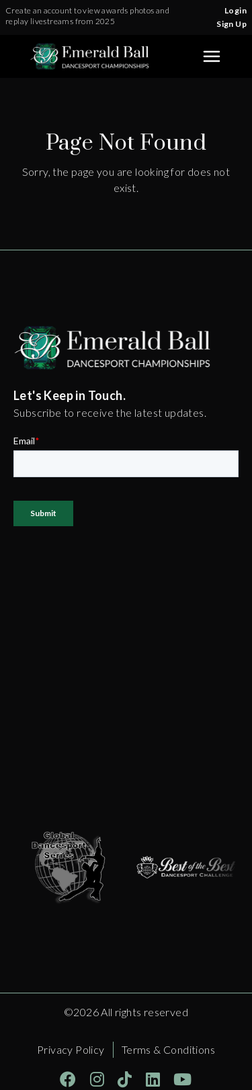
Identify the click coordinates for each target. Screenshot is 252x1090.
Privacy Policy (71, 1049)
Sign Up (231, 24)
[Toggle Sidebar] (211, 56)
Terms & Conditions (168, 1049)
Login (235, 10)
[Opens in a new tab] (72, 867)
